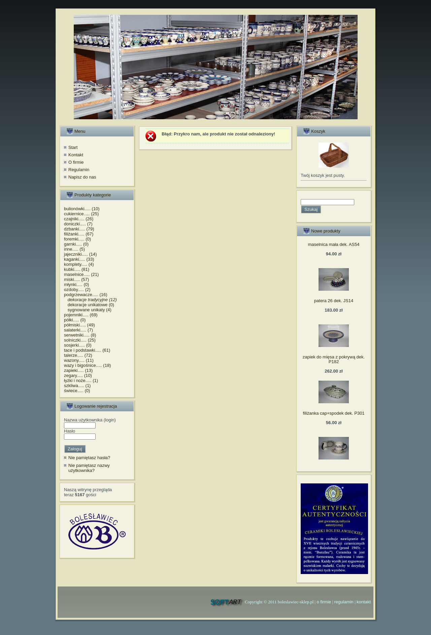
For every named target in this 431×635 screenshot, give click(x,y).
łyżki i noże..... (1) (81, 380)
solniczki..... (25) (80, 340)
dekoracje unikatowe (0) (89, 304)
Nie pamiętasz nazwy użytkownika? (89, 468)
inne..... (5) (74, 249)
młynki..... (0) (76, 284)
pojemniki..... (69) (81, 314)
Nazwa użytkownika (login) (90, 419)
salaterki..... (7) (78, 329)
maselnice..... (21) (81, 274)
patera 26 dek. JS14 (333, 300)
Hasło (69, 431)
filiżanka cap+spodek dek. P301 (333, 413)
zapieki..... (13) (78, 370)
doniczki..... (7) (78, 223)
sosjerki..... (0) (78, 345)
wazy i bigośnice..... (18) (87, 365)
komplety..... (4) (79, 264)
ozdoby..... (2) (77, 289)
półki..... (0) (75, 319)
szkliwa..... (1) (77, 385)
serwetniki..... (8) (80, 335)
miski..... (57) (76, 279)
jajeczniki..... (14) (80, 254)
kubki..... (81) (76, 269)
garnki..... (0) (76, 244)
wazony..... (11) (79, 360)
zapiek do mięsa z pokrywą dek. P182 (334, 359)
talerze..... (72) (78, 355)
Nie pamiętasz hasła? (89, 457)
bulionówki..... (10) (82, 208)
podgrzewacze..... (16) (85, 294)
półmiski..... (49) (79, 324)
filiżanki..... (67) (78, 233)
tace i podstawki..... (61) (87, 350)
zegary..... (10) (78, 375)
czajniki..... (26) (78, 218)
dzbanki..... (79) (79, 228)
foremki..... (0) (77, 239)
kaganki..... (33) (79, 259)
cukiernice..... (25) (81, 213)
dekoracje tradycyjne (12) (90, 299)
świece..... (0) (77, 390)
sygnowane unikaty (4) (87, 309)
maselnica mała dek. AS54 (333, 244)
